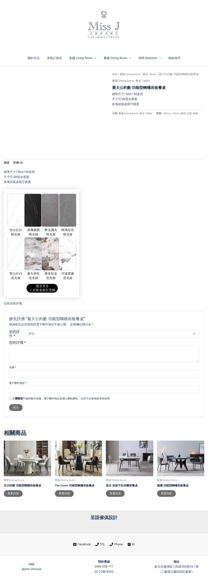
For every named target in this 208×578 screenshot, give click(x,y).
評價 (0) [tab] (19, 163)
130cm (123, 117)
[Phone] (116, 544)
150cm (132, 117)
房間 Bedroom (148, 58)
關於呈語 (37, 58)
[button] (95, 58)
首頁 (115, 74)
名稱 (12, 368)
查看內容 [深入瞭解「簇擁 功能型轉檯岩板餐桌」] (167, 494)
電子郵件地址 (18, 383)
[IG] (131, 544)
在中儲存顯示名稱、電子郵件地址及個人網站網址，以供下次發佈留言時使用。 (62, 399)
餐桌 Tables (152, 74)
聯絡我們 (171, 58)
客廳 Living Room (83, 58)
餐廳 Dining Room (117, 58)
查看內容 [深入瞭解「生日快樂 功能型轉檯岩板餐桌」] (14, 494)
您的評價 (17, 343)
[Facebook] (82, 544)
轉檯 (153, 117)
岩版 (147, 117)
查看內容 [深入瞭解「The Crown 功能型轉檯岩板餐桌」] (65, 494)
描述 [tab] (7, 163)
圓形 (140, 117)
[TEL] (100, 544)
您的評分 (14, 334)
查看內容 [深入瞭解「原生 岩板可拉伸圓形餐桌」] (116, 494)
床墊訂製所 (56, 58)
